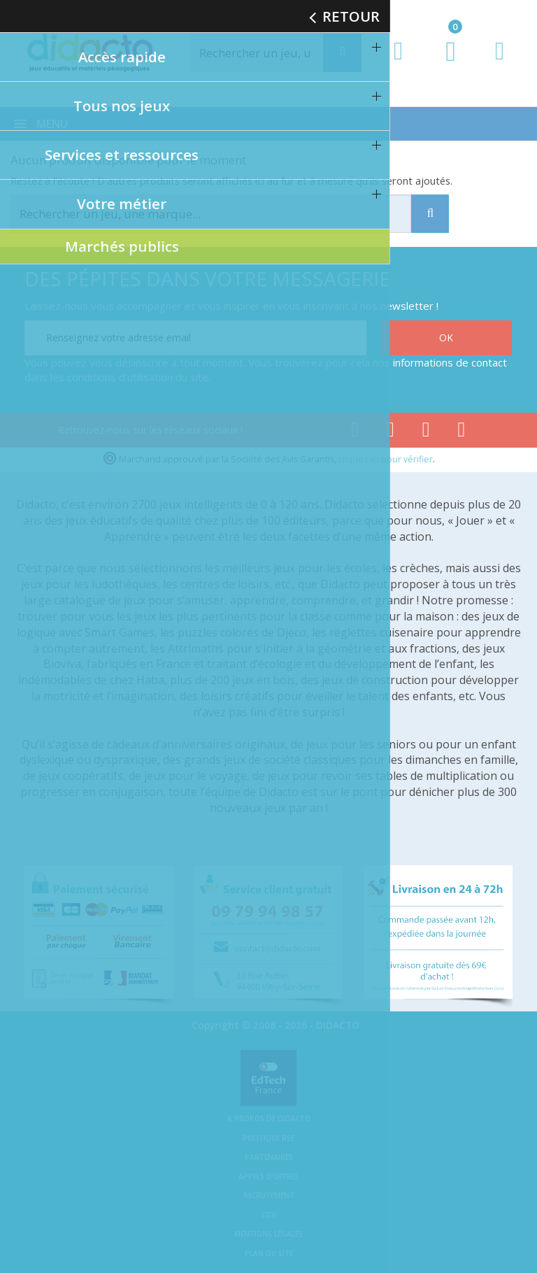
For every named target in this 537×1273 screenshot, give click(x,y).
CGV (268, 1215)
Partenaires (269, 1157)
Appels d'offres (268, 1176)
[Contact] (499, 64)
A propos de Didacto (268, 1118)
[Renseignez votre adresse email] (195, 337)
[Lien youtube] (390, 432)
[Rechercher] (271, 53)
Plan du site (269, 1253)
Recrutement (268, 1195)
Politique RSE (268, 1138)
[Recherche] (342, 53)
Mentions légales (268, 1234)
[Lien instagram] (426, 432)
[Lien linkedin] (462, 432)
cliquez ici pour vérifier (385, 459)
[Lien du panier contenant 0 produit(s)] (443, 64)
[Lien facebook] (355, 432)
